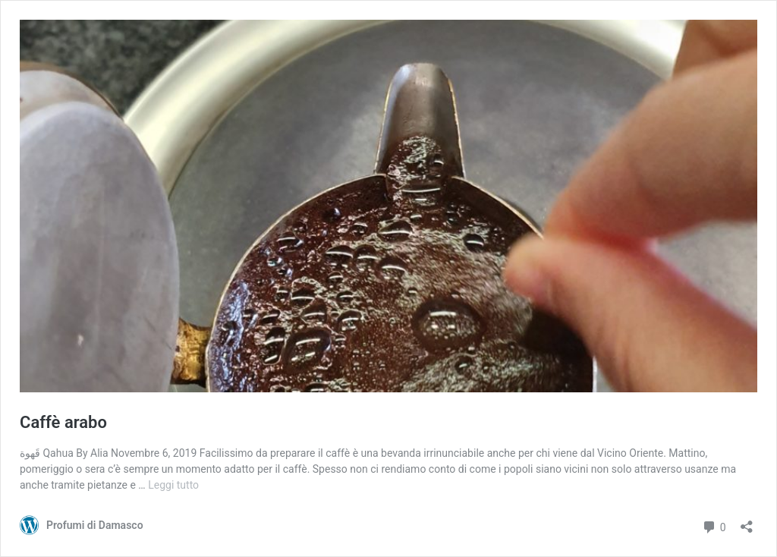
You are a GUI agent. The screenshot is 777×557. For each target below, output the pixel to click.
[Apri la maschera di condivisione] (746, 521)
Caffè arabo (63, 422)
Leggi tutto (173, 485)
